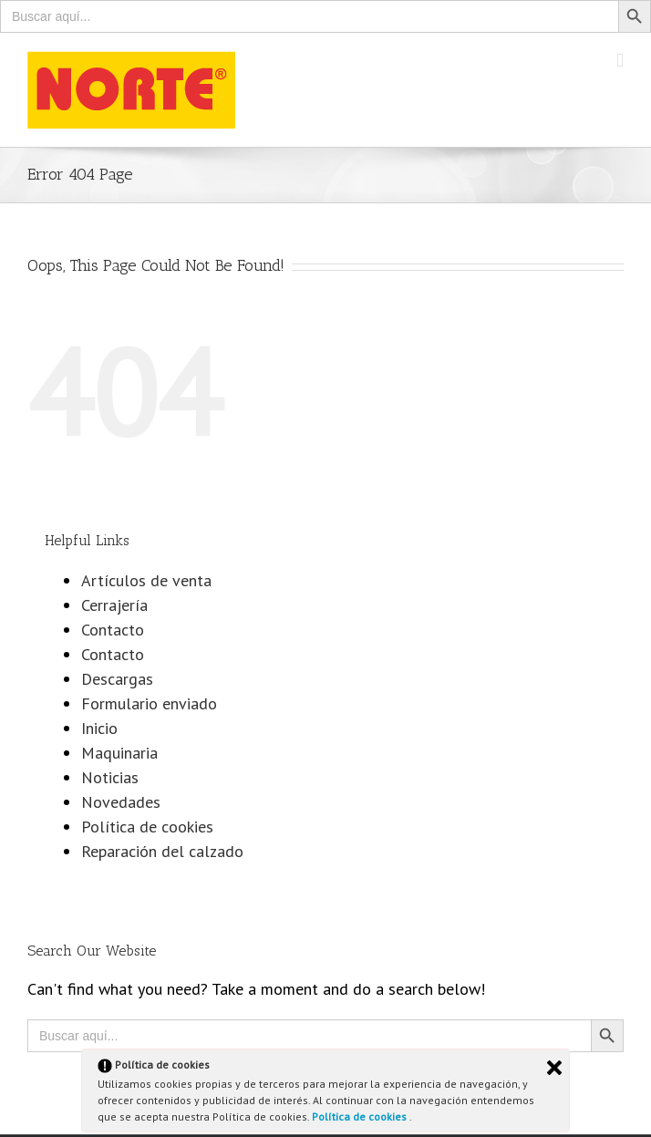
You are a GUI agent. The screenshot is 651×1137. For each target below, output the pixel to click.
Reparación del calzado (162, 851)
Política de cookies (360, 1116)
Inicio (99, 728)
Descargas (117, 678)
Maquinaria (119, 752)
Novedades (120, 801)
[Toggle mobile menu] (620, 60)
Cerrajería (114, 604)
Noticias (110, 777)
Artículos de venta (146, 580)
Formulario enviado (149, 703)
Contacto (112, 629)
